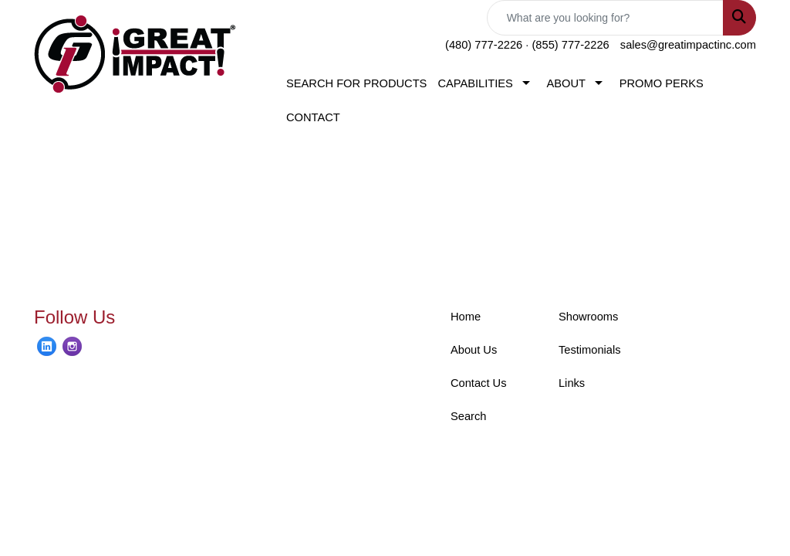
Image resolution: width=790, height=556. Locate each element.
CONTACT (313, 117)
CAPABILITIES (474, 83)
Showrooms (588, 316)
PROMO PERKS (662, 83)
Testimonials (590, 350)
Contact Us (479, 383)
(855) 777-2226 (570, 45)
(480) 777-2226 (483, 45)
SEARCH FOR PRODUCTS (356, 83)
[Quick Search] (605, 18)
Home (466, 316)
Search (468, 416)
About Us (474, 350)
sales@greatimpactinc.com (688, 45)
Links (572, 383)
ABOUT (566, 83)
